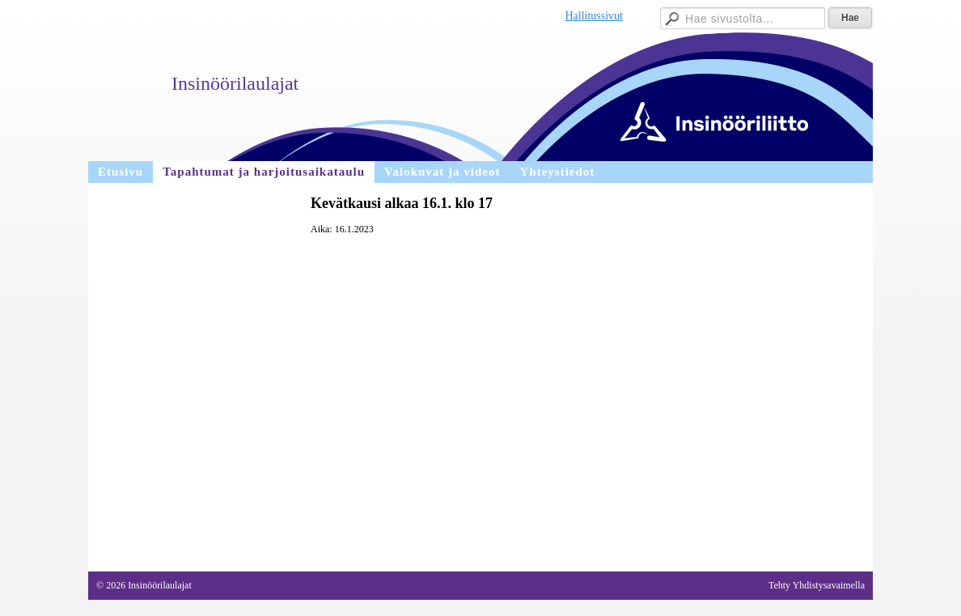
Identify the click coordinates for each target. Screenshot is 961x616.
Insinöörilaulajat (234, 83)
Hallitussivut (594, 16)
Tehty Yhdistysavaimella (816, 585)
